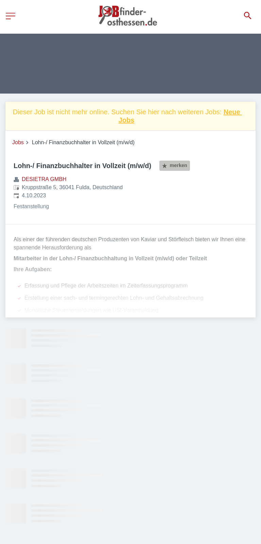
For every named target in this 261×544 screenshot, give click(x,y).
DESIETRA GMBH (44, 179)
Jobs (18, 142)
